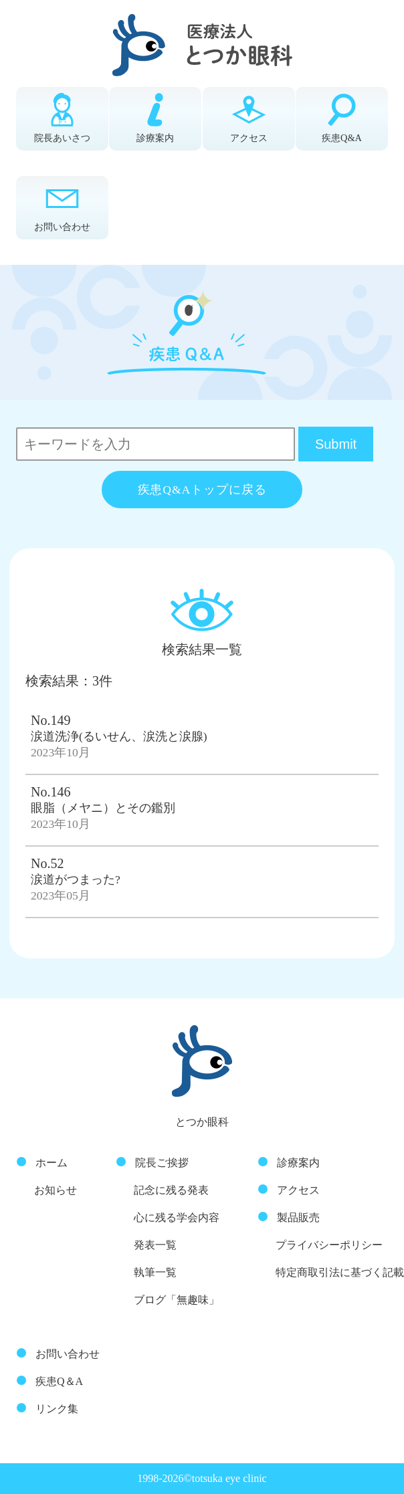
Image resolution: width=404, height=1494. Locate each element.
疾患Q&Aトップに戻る (202, 489)
